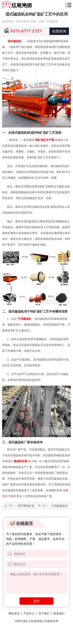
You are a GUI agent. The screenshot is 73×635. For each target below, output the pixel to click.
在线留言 (21, 523)
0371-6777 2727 (25, 31)
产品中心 (29, 613)
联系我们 (59, 613)
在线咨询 (59, 31)
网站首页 (14, 613)
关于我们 (44, 613)
